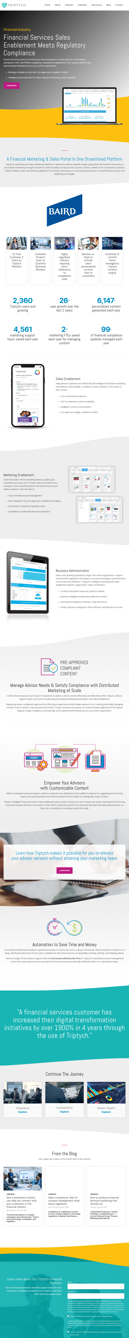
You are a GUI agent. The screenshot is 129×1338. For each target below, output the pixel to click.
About (57, 5)
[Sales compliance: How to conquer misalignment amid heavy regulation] (64, 1178)
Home (47, 5)
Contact (119, 5)
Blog (108, 5)
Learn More (64, 870)
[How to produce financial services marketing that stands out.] (106, 1178)
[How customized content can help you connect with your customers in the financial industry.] (23, 1178)
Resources (97, 5)
